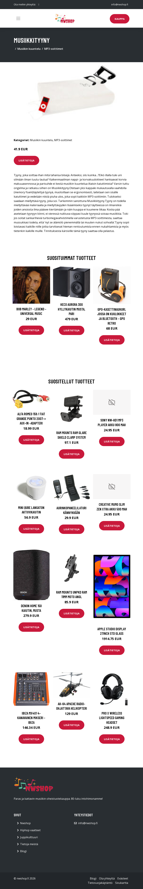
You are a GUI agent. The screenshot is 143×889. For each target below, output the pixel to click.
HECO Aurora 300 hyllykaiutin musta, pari (71, 309)
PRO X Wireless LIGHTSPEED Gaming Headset (111, 717)
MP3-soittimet (53, 49)
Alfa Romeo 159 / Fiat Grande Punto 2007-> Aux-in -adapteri (31, 418)
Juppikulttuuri (29, 837)
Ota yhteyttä (107, 878)
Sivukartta (121, 883)
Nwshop (25, 823)
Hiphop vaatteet (30, 830)
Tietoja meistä (29, 844)
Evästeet (122, 878)
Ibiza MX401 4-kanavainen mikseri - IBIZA (31, 717)
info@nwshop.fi (119, 4)
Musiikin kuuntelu (29, 49)
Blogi (23, 851)
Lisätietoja (26, 160)
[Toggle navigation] (18, 18)
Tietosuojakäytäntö (100, 883)
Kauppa (120, 18)
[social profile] (39, 4)
